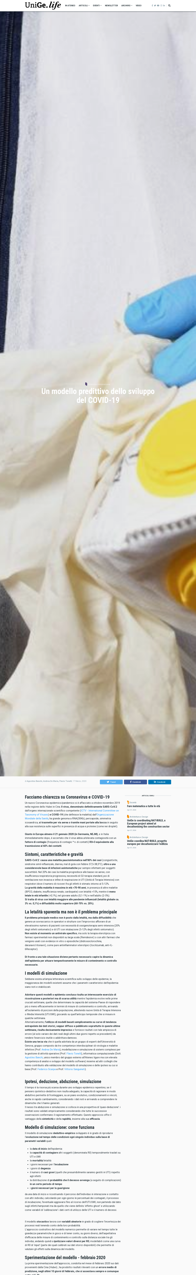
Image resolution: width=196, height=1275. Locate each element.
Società (154, 803)
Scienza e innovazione (99, 384)
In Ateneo (70, 5)
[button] (111, 782)
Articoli (84, 5)
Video (139, 5)
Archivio (126, 5)
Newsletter (111, 5)
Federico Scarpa (47, 1069)
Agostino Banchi (34, 1057)
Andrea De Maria (51, 1049)
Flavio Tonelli (73, 1053)
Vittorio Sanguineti (74, 1069)
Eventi (97, 5)
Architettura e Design (160, 828)
